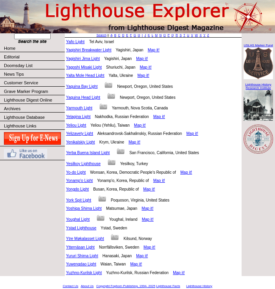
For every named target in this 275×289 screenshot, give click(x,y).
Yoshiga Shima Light (84, 208)
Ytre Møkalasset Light (85, 238)
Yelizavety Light (79, 133)
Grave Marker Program (26, 91)
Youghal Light (78, 219)
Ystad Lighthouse (81, 228)
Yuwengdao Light (81, 264)
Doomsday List (18, 65)
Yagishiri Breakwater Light (88, 50)
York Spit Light (78, 200)
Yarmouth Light (79, 108)
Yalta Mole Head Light (85, 75)
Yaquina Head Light (83, 97)
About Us (87, 286)
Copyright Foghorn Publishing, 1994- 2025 (125, 286)
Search (101, 35)
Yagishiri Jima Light (83, 58)
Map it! (154, 50)
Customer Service (34, 82)
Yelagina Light (78, 117)
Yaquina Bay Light (81, 86)
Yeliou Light (76, 125)
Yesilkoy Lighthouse (83, 164)
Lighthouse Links (20, 126)
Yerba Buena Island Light (88, 153)
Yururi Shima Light (82, 256)
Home (9, 48)
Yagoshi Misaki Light (84, 67)
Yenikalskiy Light (80, 142)
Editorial (34, 57)
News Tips (14, 74)
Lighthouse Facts (168, 286)
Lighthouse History (199, 286)
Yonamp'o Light (79, 180)
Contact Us (71, 286)
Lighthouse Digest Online (28, 100)
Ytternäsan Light (80, 247)
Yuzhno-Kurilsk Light (84, 273)
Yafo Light (75, 41)
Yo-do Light (76, 172)
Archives (12, 108)
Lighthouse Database (24, 117)
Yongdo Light (77, 189)
